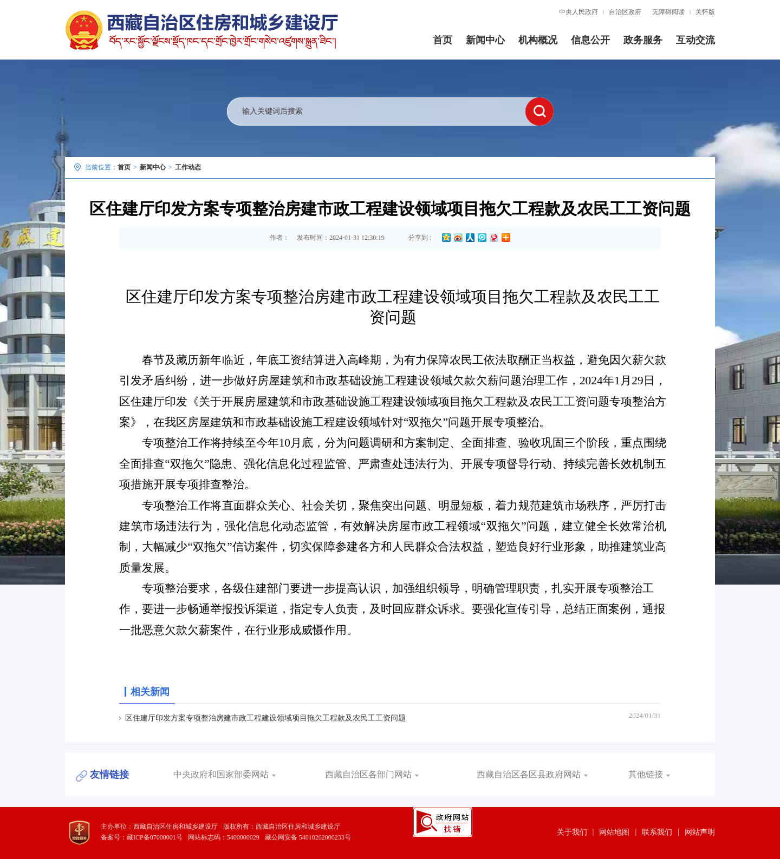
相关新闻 (150, 692)
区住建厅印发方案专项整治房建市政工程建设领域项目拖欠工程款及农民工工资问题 (265, 718)
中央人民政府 (578, 12)
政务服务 (642, 40)
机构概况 (537, 40)
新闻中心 (485, 40)
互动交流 (695, 40)
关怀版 (705, 12)
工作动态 (188, 167)
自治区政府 (625, 12)
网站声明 (700, 832)
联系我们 (657, 832)
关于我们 (572, 832)
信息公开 (590, 40)
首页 (442, 40)
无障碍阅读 (668, 12)
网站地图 (614, 832)
